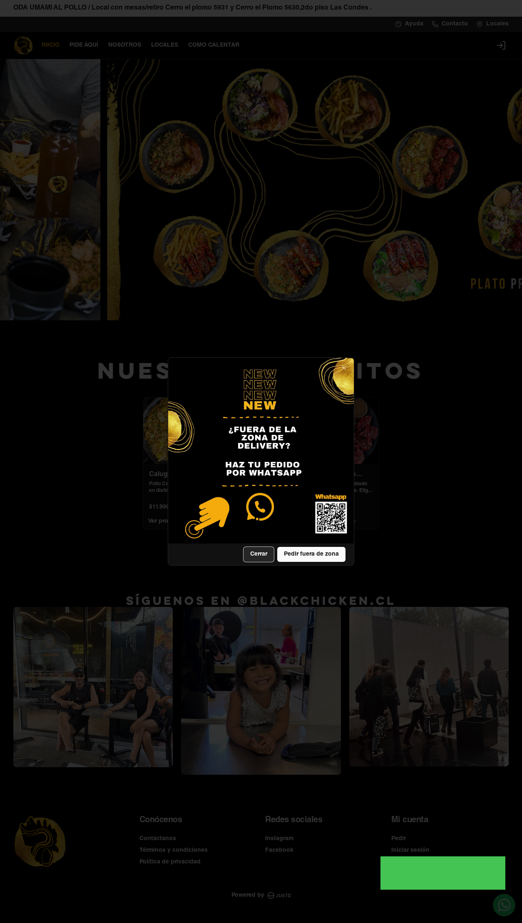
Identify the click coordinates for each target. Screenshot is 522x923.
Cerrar (258, 554)
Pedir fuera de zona (311, 554)
